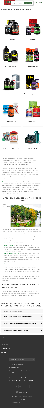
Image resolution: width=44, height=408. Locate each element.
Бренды (3, 341)
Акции (3, 337)
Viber (28, 386)
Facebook (16, 386)
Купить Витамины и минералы (13, 264)
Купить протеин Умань (11, 237)
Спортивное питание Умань (11, 182)
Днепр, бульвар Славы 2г (18, 378)
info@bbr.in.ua (15, 367)
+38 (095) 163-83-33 (17, 365)
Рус (30, 3)
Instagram (20, 386)
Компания (4, 344)
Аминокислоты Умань (11, 253)
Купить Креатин (9, 245)
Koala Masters (21, 392)
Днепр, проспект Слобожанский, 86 (22, 380)
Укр (26, 3)
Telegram (24, 386)
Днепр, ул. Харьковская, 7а (19, 375)
